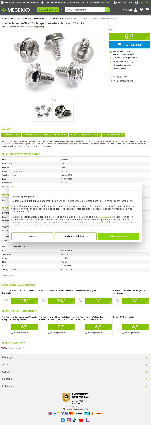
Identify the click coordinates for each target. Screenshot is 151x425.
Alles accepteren (118, 236)
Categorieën (8, 386)
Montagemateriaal (37, 18)
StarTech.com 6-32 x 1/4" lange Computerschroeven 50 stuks (92, 18)
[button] (48, 9)
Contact (6, 371)
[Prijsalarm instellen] (121, 80)
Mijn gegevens (9, 357)
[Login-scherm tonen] (130, 9)
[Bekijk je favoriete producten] (141, 9)
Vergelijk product (120, 76)
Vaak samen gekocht (55, 134)
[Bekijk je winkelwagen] (147, 9)
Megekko (7, 379)
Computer (9, 18)
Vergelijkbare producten (85, 134)
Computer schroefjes (55, 18)
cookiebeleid (104, 217)
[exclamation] (142, 2)
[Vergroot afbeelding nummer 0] (43, 111)
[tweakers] (123, 2)
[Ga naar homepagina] (19, 10)
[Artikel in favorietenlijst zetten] (112, 30)
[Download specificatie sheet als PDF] (75, 347)
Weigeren (32, 236)
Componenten (21, 18)
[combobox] (85, 9)
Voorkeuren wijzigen (75, 236)
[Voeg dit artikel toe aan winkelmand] (24, 301)
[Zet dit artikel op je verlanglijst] (6, 300)
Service (6, 364)
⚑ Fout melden (8, 275)
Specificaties (31, 134)
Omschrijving (11, 134)
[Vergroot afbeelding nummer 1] (63, 111)
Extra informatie (113, 134)
